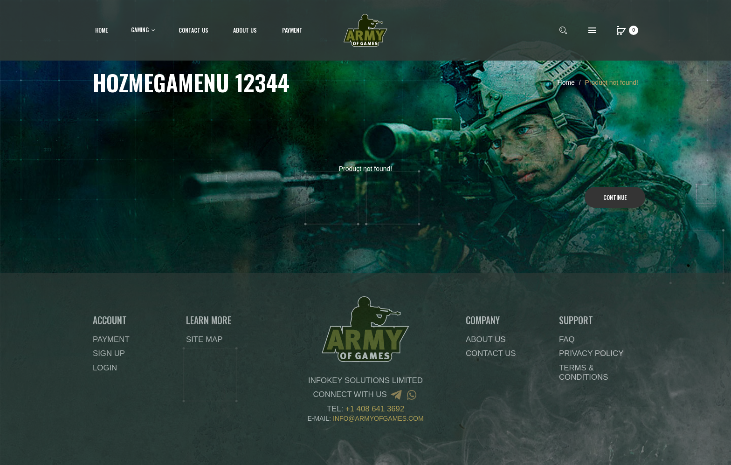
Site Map (204, 339)
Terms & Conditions (583, 372)
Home (566, 82)
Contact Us (491, 353)
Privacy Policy (591, 353)
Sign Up (109, 353)
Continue (615, 197)
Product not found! (611, 82)
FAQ (567, 339)
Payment (111, 339)
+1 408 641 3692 (374, 408)
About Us (485, 339)
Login (105, 367)
